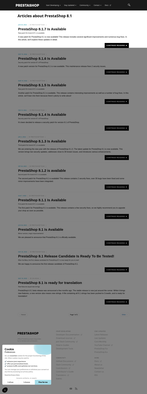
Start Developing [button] (53, 5)
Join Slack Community (67, 341)
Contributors (63, 368)
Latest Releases (101, 334)
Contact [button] (97, 5)
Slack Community (65, 364)
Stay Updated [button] (70, 5)
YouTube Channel (103, 345)
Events (59, 378)
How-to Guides (62, 345)
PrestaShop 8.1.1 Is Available (42, 200)
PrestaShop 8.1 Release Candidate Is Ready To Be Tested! (66, 256)
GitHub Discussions (66, 361)
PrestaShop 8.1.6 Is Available (42, 58)
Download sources (65, 338)
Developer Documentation (69, 334)
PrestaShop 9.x (101, 348)
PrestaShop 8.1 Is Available (40, 229)
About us (98, 364)
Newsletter (99, 368)
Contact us (99, 371)
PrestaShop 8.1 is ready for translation (50, 283)
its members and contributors (28, 341)
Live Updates (100, 338)
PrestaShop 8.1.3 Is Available (42, 141)
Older (125, 315)
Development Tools (64, 348)
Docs (109, 6)
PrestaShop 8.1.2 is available (42, 170)
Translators (62, 375)
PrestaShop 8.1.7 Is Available (42, 29)
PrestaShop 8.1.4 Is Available (42, 114)
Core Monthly (100, 341)
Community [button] (85, 5)
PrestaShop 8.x (101, 352)
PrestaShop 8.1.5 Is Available (42, 85)
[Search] (129, 5)
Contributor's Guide (65, 371)
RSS (96, 375)
